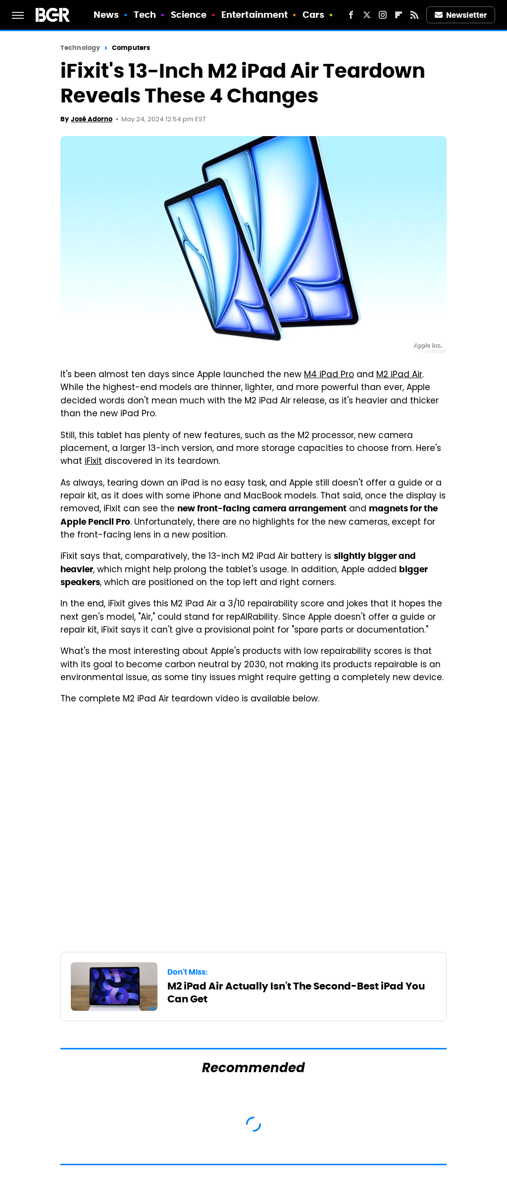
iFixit (93, 462)
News (106, 14)
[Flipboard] (399, 15)
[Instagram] (383, 15)
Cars (313, 14)
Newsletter (461, 15)
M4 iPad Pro (329, 375)
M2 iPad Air (399, 375)
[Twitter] (367, 15)
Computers (131, 48)
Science (189, 14)
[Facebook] (351, 15)
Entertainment (254, 14)
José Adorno (91, 119)
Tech (145, 14)
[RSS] (414, 15)
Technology (80, 48)
